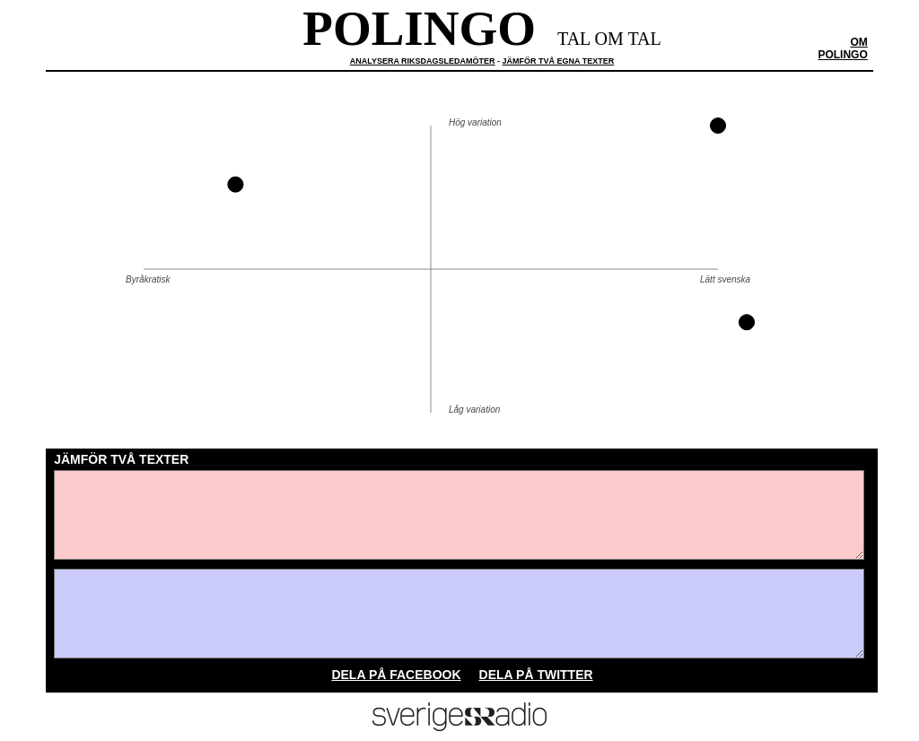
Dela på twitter (536, 674)
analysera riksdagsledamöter (422, 61)
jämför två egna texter (559, 61)
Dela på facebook (395, 674)
